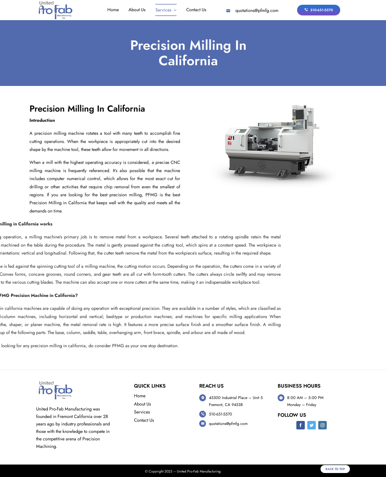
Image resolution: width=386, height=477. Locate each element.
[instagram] (322, 425)
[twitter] (311, 425)
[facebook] (300, 425)
